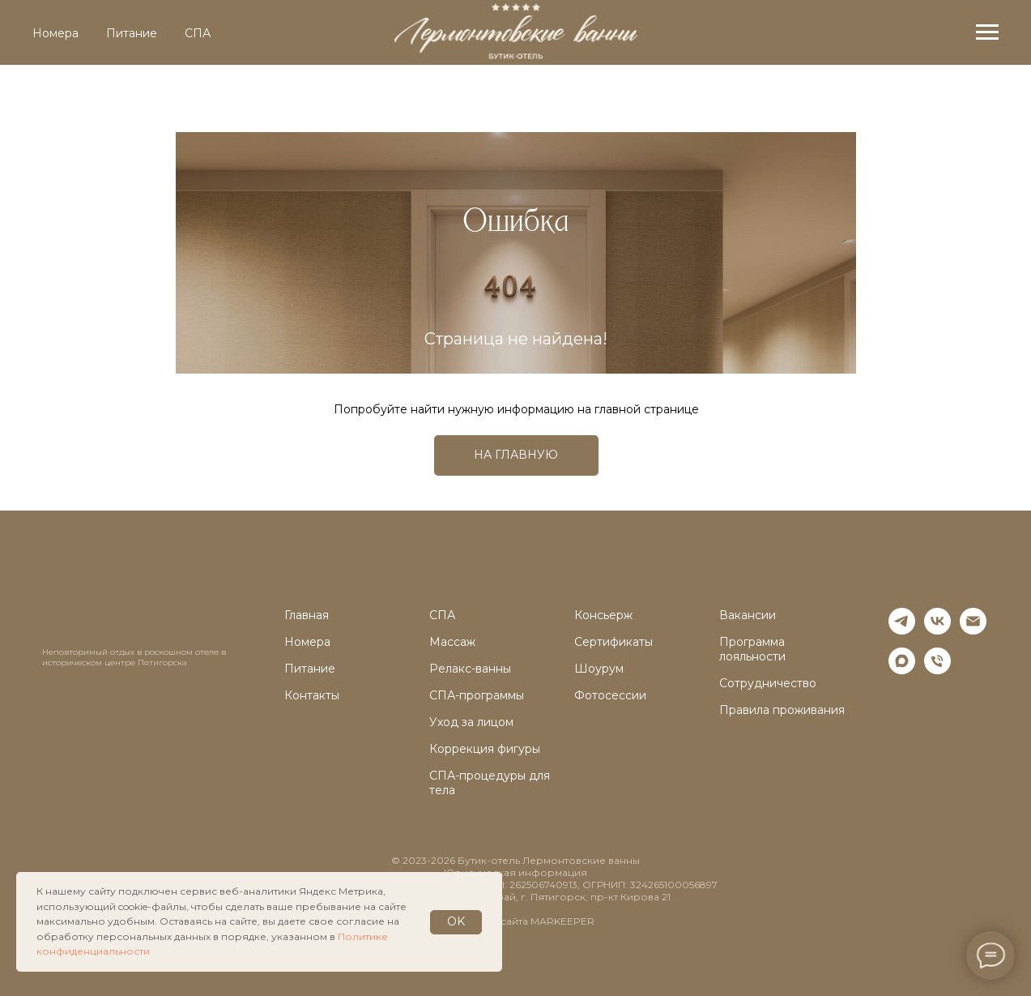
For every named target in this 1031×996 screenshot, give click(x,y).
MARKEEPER (562, 921)
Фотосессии (610, 695)
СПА (198, 33)
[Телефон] (937, 670)
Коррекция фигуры (484, 749)
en (983, 98)
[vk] (937, 630)
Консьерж (603, 615)
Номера (55, 33)
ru (946, 98)
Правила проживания (782, 710)
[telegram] (901, 630)
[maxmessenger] (901, 670)
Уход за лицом (471, 722)
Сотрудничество (767, 683)
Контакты (311, 695)
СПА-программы (476, 695)
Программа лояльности (752, 649)
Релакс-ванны (470, 668)
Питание (131, 33)
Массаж (452, 642)
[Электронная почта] (973, 630)
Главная (306, 615)
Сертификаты (613, 642)
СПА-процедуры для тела (489, 782)
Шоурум (599, 668)
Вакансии (747, 615)
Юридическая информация (515, 872)
